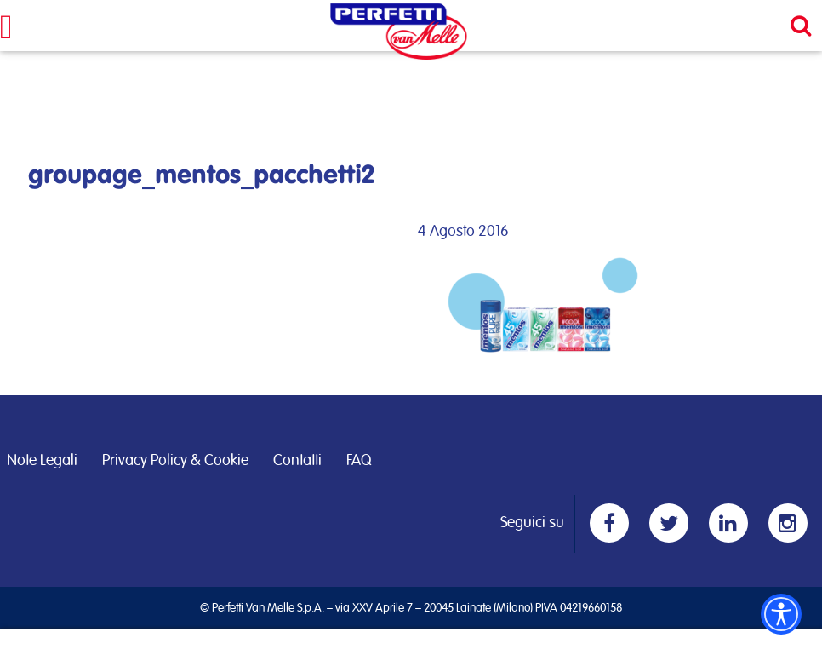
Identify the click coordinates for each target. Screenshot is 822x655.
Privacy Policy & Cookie (175, 460)
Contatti (297, 460)
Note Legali (42, 460)
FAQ (358, 460)
